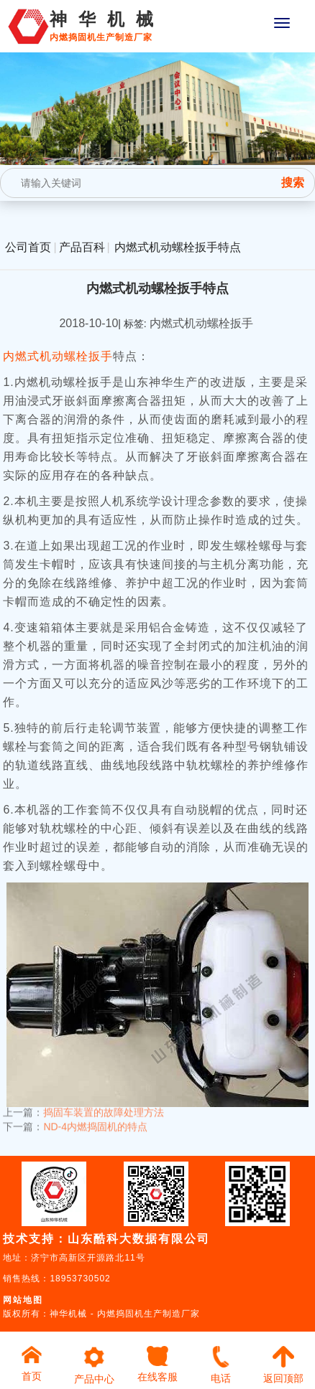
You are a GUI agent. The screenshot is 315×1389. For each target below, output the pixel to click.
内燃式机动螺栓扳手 (58, 356)
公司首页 (28, 247)
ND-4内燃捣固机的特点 (95, 1120)
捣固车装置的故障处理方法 (103, 1106)
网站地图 (23, 1300)
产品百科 (82, 247)
